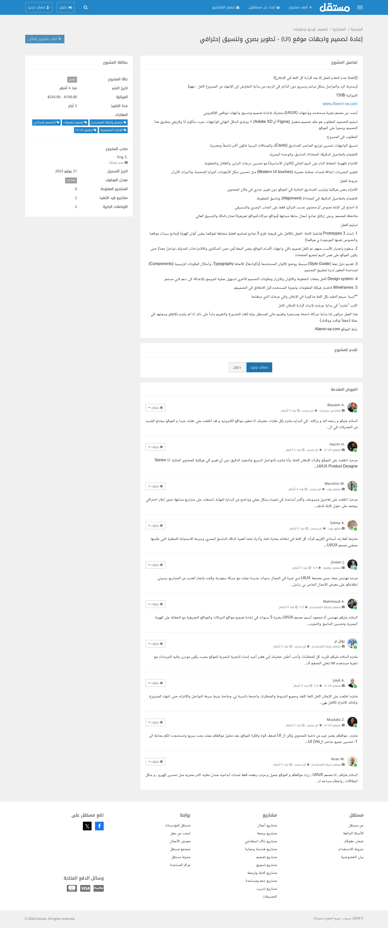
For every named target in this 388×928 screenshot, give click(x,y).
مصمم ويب (334, 489)
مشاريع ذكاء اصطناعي (261, 841)
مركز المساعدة (180, 865)
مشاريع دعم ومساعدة (261, 881)
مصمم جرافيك (332, 568)
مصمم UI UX (332, 450)
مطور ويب (334, 528)
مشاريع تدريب (266, 888)
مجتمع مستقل (180, 849)
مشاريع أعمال (267, 825)
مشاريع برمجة (267, 833)
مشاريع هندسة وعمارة (261, 849)
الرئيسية (357, 29)
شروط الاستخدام (351, 849)
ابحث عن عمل (180, 833)
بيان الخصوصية (352, 857)
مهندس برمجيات (330, 410)
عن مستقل (356, 825)
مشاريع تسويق (266, 865)
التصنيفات (270, 896)
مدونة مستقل (180, 857)
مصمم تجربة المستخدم (326, 646)
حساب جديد (259, 367)
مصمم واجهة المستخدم (325, 607)
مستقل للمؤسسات (177, 825)
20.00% (71, 180)
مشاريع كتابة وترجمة (262, 873)
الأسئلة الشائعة (353, 833)
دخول (237, 367)
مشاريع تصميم (266, 857)
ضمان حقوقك (354, 841)
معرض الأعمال (180, 841)
